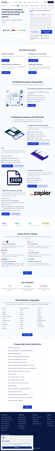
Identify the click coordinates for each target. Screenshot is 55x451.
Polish (21, 316)
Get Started (5, 214)
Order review (6, 72)
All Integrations (21, 425)
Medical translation (5, 423)
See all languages (27, 334)
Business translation (5, 421)
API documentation (7, 166)
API (3, 148)
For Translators (50, 425)
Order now (5, 60)
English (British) (41, 326)
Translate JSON (21, 428)
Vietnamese (40, 318)
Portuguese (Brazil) (42, 320)
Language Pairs (36, 421)
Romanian (40, 324)
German (4, 314)
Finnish (39, 312)
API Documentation (22, 419)
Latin (4, 310)
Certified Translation (14, 5)
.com (5, 2)
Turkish (21, 320)
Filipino (21, 324)
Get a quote (32, 72)
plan (8, 208)
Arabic (4, 312)
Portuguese (5, 324)
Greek (39, 310)
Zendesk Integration (24, 5)
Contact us (27, 273)
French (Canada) (6, 320)
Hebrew (22, 318)
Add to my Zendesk (33, 143)
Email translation (4, 428)
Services (15, 2)
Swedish (22, 314)
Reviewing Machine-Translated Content (35, 32)
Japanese (5, 328)
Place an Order (32, 186)
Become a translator (35, 2)
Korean (21, 310)
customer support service (7, 263)
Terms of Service (50, 421)
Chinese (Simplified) (7, 316)
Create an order (33, 60)
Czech (39, 314)
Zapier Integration (51, 5)
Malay (21, 322)
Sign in (45, 2)
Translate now (50, 2)
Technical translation (5, 425)
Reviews (29, 2)
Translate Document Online (6, 419)
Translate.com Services (6, 417)
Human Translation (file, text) (47, 32)
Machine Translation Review (34, 5)
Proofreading (4, 430)
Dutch (21, 312)
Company (25, 2)
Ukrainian (40, 322)
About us (49, 417)
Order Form (38, 178)
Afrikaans (40, 308)
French (4, 318)
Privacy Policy (10, 444)
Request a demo (44, 143)
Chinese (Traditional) (24, 308)
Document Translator (4, 5)
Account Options (14, 200)
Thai (4, 326)
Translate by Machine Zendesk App (38, 125)
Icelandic (40, 316)
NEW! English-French (37, 423)
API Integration (43, 5)
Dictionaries (35, 419)
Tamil (21, 326)
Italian (4, 322)
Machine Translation (37, 417)
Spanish (4, 308)
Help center (49, 423)
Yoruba (21, 328)
